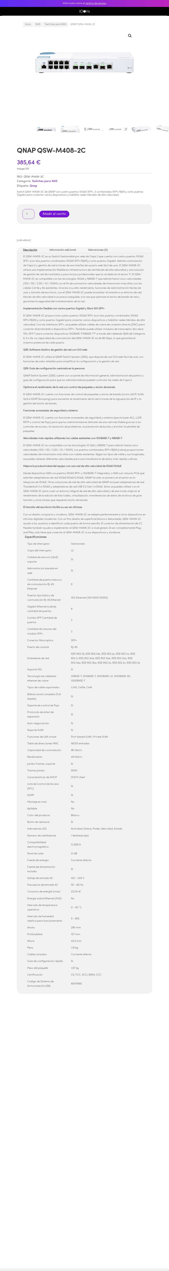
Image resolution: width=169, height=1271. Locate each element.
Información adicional (62, 250)
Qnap (33, 185)
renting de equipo (95, 3)
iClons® (85, 11)
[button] (130, 35)
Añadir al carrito (54, 214)
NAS (38, 24)
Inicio (28, 24)
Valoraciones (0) (98, 250)
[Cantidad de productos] (28, 214)
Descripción (30, 250)
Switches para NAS (55, 24)
